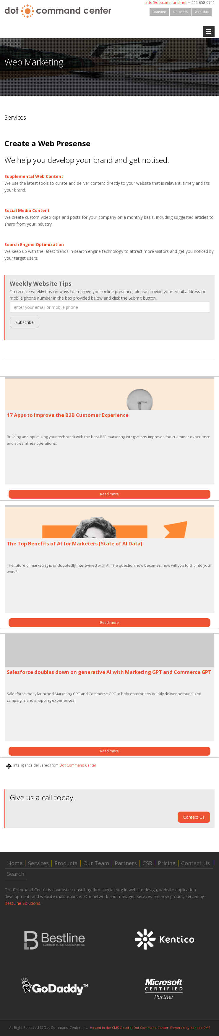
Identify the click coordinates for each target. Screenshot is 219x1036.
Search (15, 873)
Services (38, 863)
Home (14, 863)
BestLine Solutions (22, 903)
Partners (126, 863)
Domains (159, 12)
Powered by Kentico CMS (190, 1027)
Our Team (96, 863)
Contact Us (194, 817)
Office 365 (180, 12)
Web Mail (202, 12)
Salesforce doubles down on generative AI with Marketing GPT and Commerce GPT (109, 672)
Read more (109, 494)
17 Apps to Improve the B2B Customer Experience (68, 415)
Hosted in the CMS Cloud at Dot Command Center (129, 1027)
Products (65, 863)
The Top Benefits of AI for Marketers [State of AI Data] (74, 543)
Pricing (167, 863)
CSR (147, 863)
